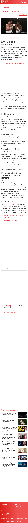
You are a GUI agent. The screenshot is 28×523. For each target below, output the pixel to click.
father (12, 204)
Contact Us (4, 506)
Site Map (18, 508)
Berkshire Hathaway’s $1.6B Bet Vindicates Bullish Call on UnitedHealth (9, 443)
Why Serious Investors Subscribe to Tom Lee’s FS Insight (8, 457)
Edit (24, 14)
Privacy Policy (5, 513)
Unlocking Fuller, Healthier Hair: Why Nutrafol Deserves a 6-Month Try (9, 450)
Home (2, 6)
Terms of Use (5, 514)
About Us (4, 508)
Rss (17, 513)
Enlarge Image (14, 38)
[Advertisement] (14, 79)
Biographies (9, 6)
